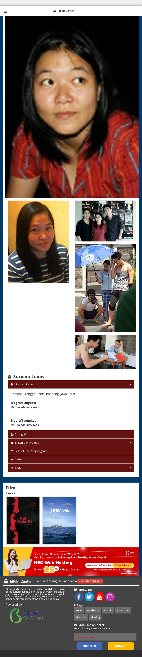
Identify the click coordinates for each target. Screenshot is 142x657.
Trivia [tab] (16, 467)
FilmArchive (123, 610)
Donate (120, 646)
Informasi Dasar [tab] (22, 384)
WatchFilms (93, 610)
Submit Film (90, 581)
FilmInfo (108, 610)
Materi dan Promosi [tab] (25, 442)
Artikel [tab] (16, 459)
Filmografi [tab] (18, 434)
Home (79, 610)
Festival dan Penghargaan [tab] (28, 451)
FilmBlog (95, 617)
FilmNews (81, 617)
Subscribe (89, 646)
